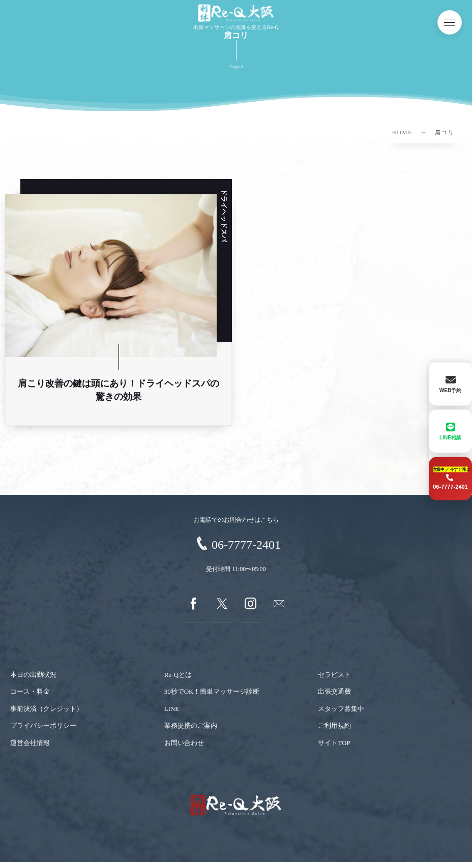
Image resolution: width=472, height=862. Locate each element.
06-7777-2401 (246, 544)
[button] (449, 22)
